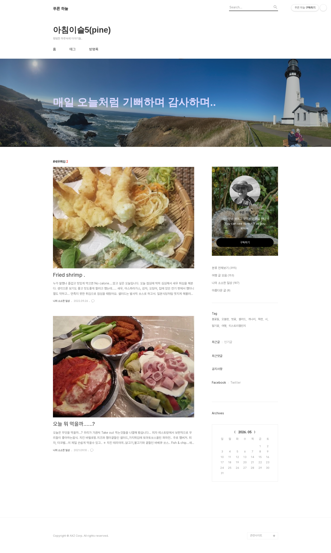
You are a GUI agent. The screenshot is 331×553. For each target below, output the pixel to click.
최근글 (216, 342)
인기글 (228, 342)
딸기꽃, (216, 325)
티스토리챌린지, (237, 325)
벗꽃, (234, 319)
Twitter (235, 382)
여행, (224, 325)
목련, (260, 319)
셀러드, (242, 319)
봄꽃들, (216, 319)
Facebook (219, 382)
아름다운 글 (221, 290)
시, (266, 319)
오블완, (225, 319)
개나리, (252, 319)
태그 (73, 49)
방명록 (93, 49)
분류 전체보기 (224, 268)
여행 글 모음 (223, 275)
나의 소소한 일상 (61, 301)
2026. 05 (245, 432)
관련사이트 (256, 535)
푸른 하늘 (60, 9)
